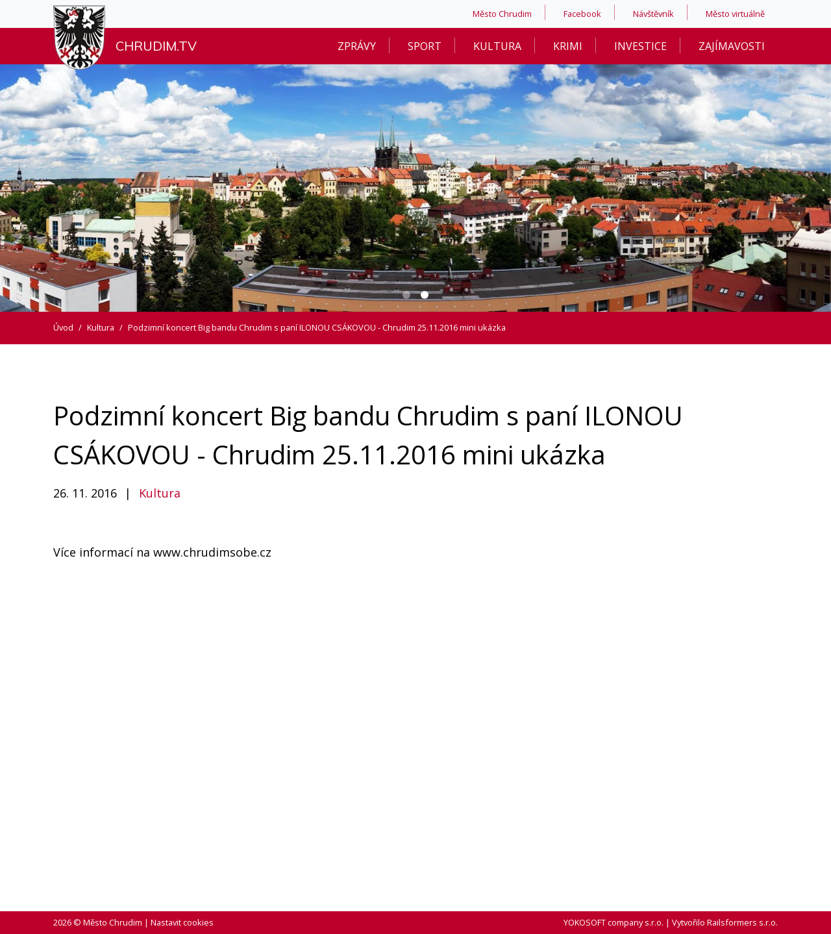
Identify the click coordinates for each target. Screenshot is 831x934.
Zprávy (357, 46)
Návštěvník (653, 13)
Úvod (63, 327)
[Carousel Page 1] (406, 295)
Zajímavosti (732, 46)
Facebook (582, 13)
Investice (640, 46)
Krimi (567, 46)
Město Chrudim (502, 13)
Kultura (497, 46)
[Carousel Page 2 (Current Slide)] (424, 295)
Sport (424, 46)
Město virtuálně (735, 13)
